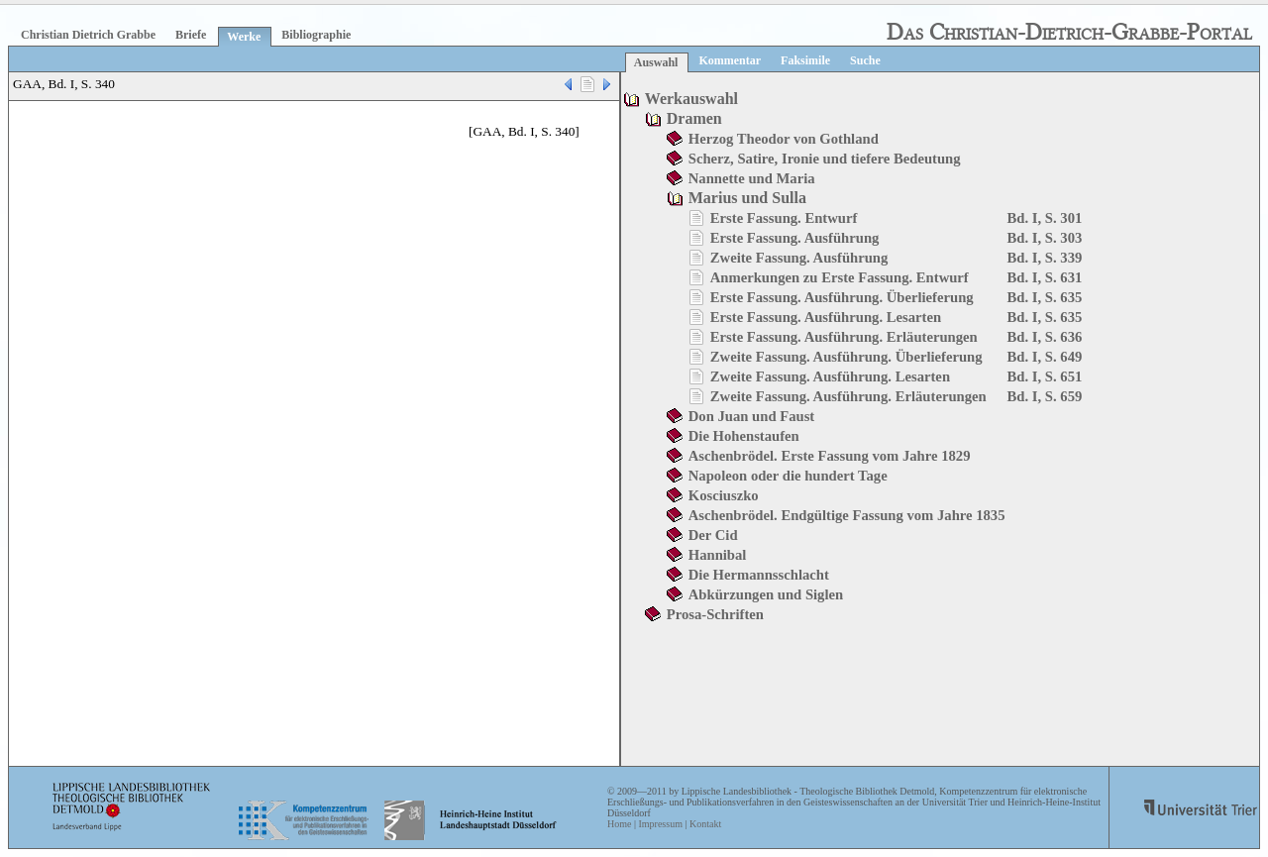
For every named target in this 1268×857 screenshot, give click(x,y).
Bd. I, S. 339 (1045, 258)
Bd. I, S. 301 (1045, 218)
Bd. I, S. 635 (1045, 297)
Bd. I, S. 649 (1045, 357)
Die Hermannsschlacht (758, 575)
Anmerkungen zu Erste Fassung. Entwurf (839, 277)
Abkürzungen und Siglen (765, 594)
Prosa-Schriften (715, 614)
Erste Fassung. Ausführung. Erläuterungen (844, 337)
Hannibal (717, 555)
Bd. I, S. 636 (1045, 337)
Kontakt (705, 823)
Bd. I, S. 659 (1045, 396)
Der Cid (713, 535)
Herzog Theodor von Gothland (783, 139)
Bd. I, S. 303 (1045, 238)
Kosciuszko (723, 495)
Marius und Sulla (747, 197)
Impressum (660, 823)
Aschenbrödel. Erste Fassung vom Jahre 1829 (829, 456)
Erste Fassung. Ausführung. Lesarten (825, 317)
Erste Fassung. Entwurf (784, 218)
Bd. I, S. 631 (1045, 277)
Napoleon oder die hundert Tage (788, 475)
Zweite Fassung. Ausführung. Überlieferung (846, 357)
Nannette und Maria (751, 178)
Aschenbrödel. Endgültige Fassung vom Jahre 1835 (846, 515)
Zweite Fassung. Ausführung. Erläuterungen (848, 396)
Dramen (694, 118)
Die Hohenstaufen (743, 436)
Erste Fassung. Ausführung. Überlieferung (842, 297)
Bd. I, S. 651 (1045, 376)
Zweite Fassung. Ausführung (799, 258)
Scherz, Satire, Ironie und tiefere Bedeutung (824, 158)
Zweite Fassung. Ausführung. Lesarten (830, 376)
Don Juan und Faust (751, 416)
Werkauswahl (691, 98)
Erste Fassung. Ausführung (795, 238)
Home (619, 823)
